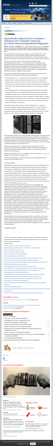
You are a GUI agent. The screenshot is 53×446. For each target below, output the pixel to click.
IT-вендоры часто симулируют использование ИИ (16, 280)
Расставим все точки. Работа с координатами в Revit (17, 320)
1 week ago (19, 409)
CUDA (26, 155)
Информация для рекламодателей (10, 436)
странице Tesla (45, 153)
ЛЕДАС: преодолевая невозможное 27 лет (11, 415)
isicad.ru (40, 423)
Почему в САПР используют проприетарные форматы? (18, 326)
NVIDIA (21, 159)
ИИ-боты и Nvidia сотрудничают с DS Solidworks (15, 253)
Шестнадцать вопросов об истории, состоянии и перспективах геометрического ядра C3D (25, 262)
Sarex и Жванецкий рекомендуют (9, 409)
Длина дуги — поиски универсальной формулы (16, 318)
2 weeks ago (16, 427)
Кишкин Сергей (6, 400)
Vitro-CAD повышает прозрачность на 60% (14, 251)
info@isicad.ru (40, 428)
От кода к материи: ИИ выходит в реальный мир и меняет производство (21, 260)
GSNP (6, 90)
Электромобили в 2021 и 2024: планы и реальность (16, 272)
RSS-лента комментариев (9, 396)
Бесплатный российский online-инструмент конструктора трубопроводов (22, 340)
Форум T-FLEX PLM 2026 (9, 308)
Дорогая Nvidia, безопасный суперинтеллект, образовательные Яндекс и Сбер (23, 278)
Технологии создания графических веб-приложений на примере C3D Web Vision (23, 292)
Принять (33, 443)
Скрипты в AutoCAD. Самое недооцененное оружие (17, 332)
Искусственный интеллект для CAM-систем (14, 256)
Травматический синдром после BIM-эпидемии (16, 322)
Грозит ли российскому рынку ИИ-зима (13, 249)
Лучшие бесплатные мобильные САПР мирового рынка (18, 324)
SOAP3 (16, 78)
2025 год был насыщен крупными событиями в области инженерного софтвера (23, 258)
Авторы (14, 23)
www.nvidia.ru (24, 183)
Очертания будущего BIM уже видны (13, 286)
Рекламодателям (28, 23)
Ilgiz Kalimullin (5, 412)
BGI (44, 46)
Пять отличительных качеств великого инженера (16, 264)
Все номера (6, 355)
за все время (12, 316)
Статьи (9, 23)
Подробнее (5, 434)
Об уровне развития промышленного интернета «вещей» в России (20, 266)
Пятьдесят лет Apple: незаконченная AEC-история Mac (17, 245)
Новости (4, 23)
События (20, 23)
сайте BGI (21, 153)
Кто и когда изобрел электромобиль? (14, 338)
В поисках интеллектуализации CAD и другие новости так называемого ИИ (22, 247)
